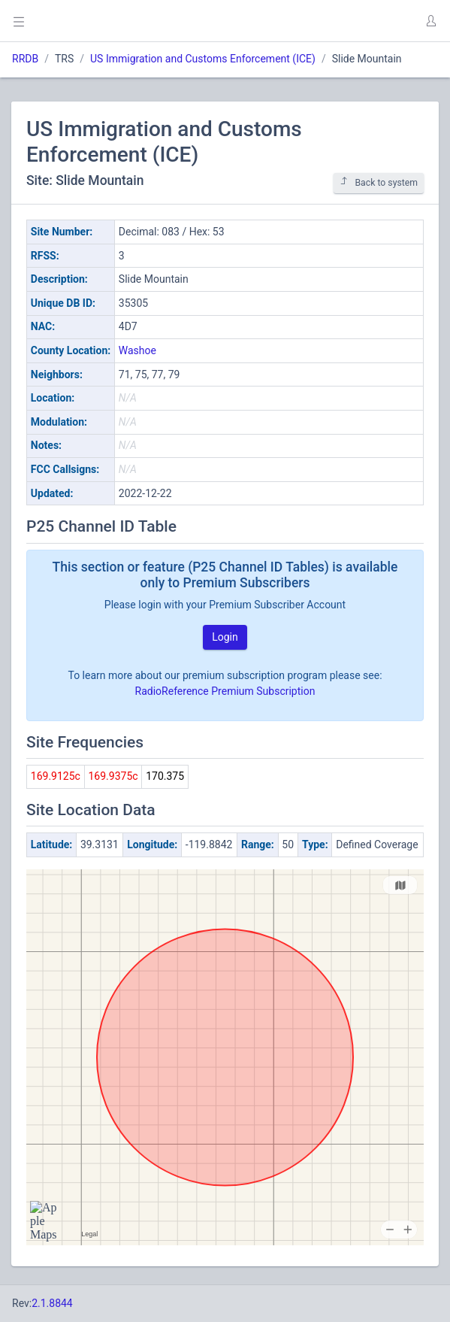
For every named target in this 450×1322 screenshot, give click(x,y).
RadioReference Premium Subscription (225, 691)
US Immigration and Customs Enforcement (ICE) (203, 59)
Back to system (379, 182)
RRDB (25, 59)
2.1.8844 (52, 1303)
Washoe (137, 350)
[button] (430, 21)
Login (225, 637)
